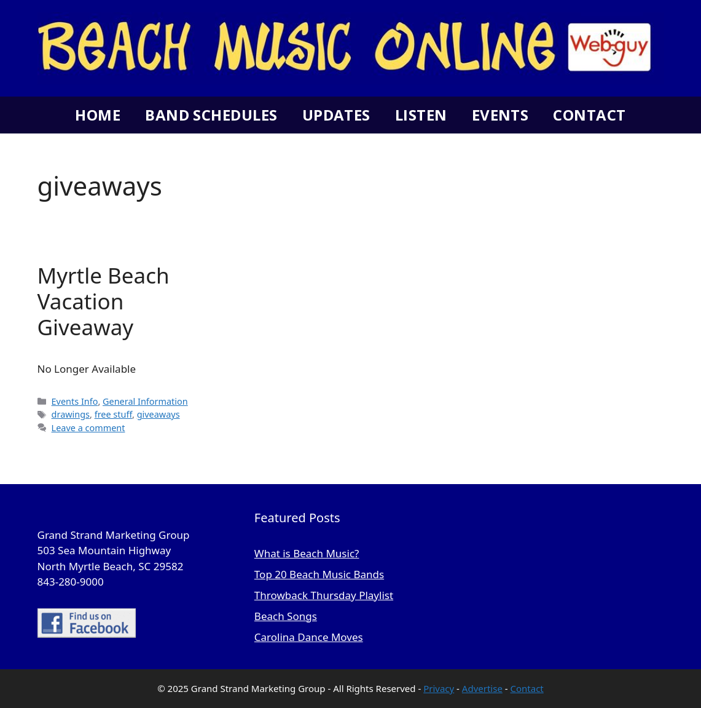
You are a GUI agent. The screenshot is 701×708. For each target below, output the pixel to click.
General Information (145, 401)
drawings (71, 414)
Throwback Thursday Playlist (323, 595)
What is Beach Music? (306, 553)
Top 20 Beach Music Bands (319, 574)
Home (97, 115)
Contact (589, 115)
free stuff (113, 414)
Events (500, 115)
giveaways (158, 414)
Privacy (438, 688)
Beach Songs (285, 616)
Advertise (482, 688)
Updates (336, 115)
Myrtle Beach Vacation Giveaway (103, 301)
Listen (421, 115)
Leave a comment (88, 428)
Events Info (75, 401)
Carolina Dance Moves (308, 637)
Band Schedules (211, 115)
